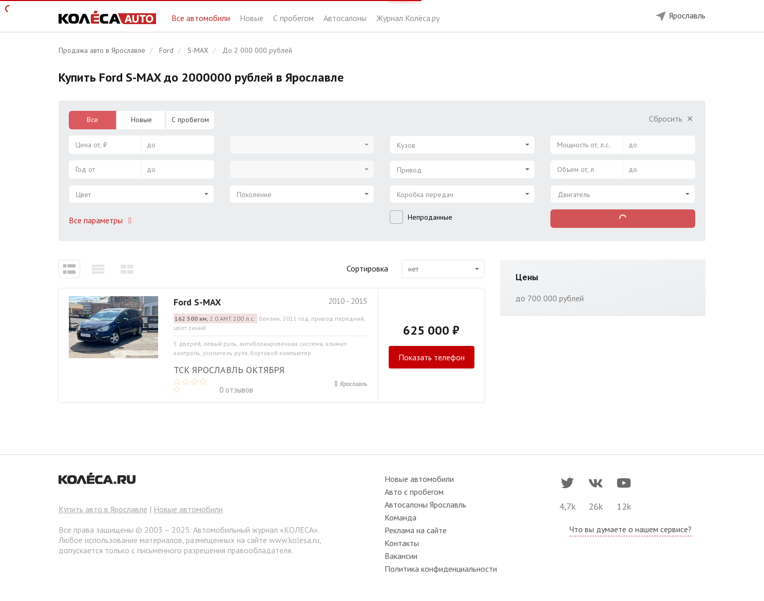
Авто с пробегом (414, 492)
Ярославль (353, 383)
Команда (400, 517)
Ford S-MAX (197, 302)
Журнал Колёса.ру (408, 18)
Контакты (402, 543)
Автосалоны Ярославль (425, 504)
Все (92, 119)
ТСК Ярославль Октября (229, 370)
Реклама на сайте (416, 530)
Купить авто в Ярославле (103, 509)
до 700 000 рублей (549, 298)
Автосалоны (346, 18)
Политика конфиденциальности (441, 569)
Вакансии (401, 556)
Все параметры (102, 220)
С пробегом (294, 18)
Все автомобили (201, 18)
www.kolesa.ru (294, 540)
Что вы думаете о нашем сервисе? (630, 529)
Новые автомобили (188, 509)
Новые (252, 18)
